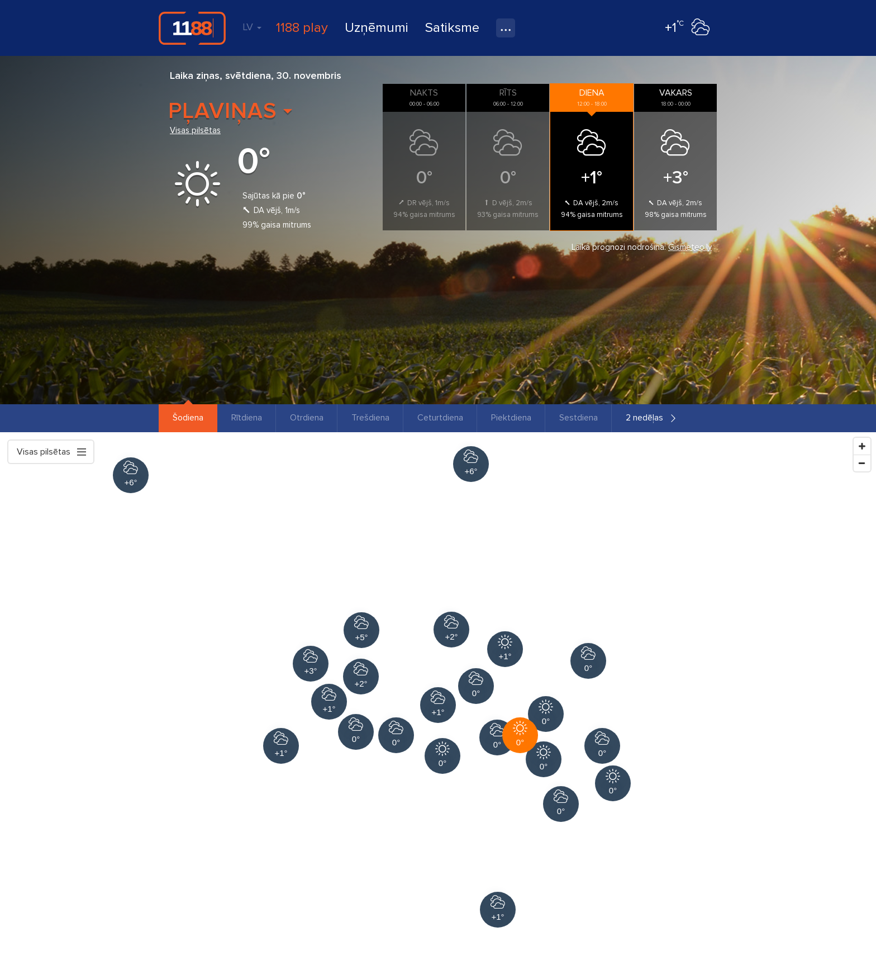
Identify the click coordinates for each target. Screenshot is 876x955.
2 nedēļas (644, 417)
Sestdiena (578, 417)
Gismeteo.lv (690, 247)
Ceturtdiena (440, 417)
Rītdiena (246, 417)
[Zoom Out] (862, 463)
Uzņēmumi (376, 28)
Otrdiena (306, 417)
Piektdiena (511, 417)
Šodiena (188, 417)
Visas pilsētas (195, 130)
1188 (192, 28)
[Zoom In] (862, 446)
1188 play (302, 28)
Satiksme (452, 28)
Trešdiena (370, 417)
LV (251, 27)
